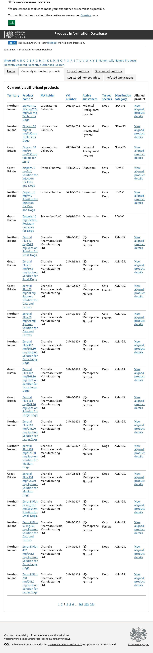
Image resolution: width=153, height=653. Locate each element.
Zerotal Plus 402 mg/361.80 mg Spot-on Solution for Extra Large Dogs (30, 352)
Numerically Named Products (117, 60)
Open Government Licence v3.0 (64, 644)
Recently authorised (41, 65)
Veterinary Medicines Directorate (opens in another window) (37, 638)
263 (86, 604)
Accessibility (22, 635)
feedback (52, 42)
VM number (71, 97)
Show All (10, 60)
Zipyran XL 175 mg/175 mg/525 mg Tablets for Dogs (29, 113)
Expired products (78, 71)
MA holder (48, 95)
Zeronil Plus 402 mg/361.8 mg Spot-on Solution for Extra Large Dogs (30, 557)
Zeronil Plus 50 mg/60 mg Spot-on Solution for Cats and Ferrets (30, 531)
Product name (27, 97)
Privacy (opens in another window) (50, 635)
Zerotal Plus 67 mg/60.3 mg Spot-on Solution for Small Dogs (30, 246)
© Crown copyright (138, 644)
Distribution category (123, 97)
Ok (12, 22)
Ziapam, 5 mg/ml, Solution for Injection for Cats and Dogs (30, 176)
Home (11, 71)
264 (92, 604)
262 (81, 604)
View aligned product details (139, 111)
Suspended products (108, 71)
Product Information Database (81, 33)
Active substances (90, 97)
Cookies (86, 15)
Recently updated (15, 65)
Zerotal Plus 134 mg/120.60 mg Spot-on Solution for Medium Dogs (30, 456)
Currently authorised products (40, 71)
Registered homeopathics (83, 77)
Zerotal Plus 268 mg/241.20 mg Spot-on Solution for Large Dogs (30, 406)
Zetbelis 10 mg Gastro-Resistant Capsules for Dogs (29, 223)
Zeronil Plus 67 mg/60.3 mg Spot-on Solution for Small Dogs (30, 509)
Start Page (10, 49)
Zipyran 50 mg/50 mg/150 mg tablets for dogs (29, 154)
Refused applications (119, 77)
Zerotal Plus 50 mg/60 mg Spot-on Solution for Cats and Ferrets (30, 296)
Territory (13, 95)
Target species (107, 97)
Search (60, 65)
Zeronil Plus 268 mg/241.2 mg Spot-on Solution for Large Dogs (30, 583)
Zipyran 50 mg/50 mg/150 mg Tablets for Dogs (29, 133)
